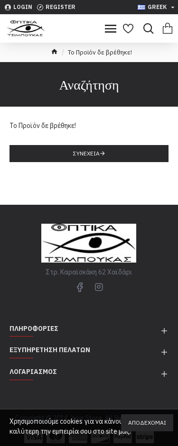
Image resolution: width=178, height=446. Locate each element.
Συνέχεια (86, 153)
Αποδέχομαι (147, 422)
